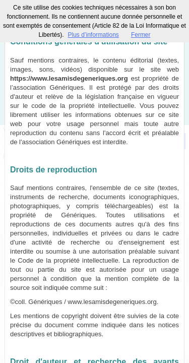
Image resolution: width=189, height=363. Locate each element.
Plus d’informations (93, 34)
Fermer (141, 34)
